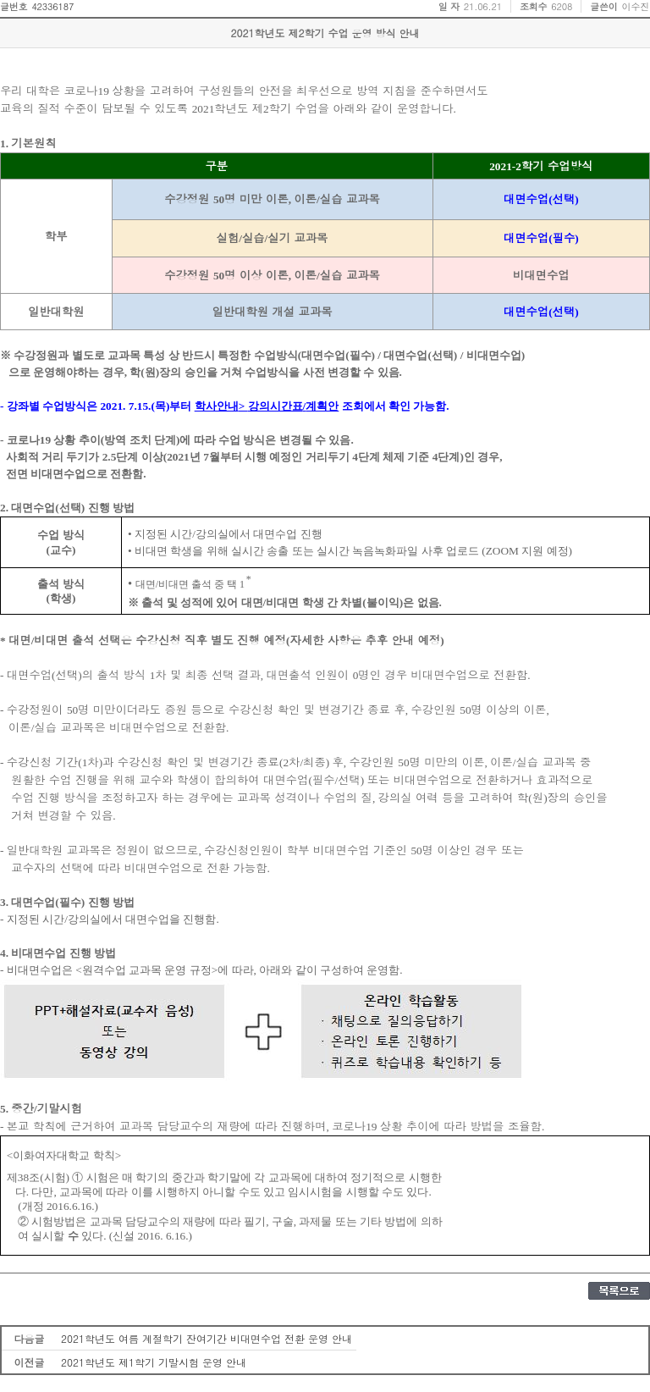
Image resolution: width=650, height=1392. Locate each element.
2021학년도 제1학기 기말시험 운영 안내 (153, 1362)
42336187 (52, 6)
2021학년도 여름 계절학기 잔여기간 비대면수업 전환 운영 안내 (206, 1338)
